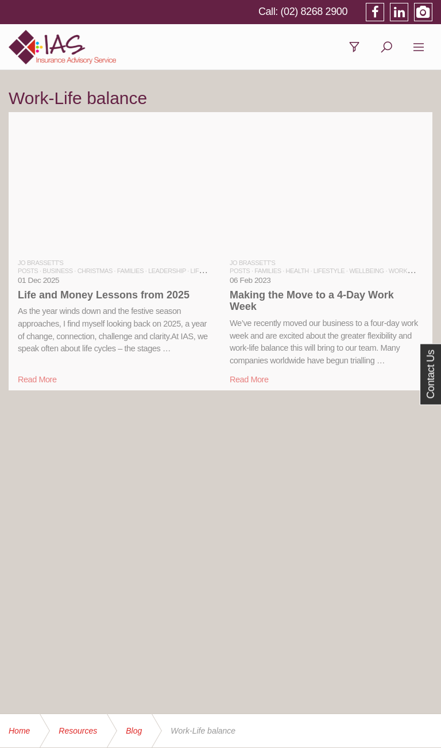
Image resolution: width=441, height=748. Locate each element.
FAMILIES (130, 270)
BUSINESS (57, 270)
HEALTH (297, 270)
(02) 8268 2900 (314, 11)
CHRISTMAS (95, 270)
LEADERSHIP (167, 270)
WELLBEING (366, 270)
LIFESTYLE (206, 270)
